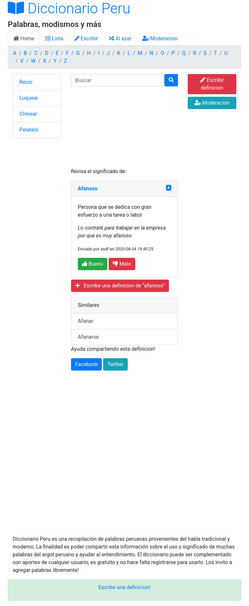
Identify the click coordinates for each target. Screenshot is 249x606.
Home (23, 38)
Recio (25, 82)
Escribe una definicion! (124, 587)
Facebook (86, 364)
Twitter (115, 364)
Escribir (86, 38)
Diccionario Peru (69, 8)
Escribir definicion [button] (212, 84)
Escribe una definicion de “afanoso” (120, 286)
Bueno (92, 264)
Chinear (28, 114)
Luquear (28, 98)
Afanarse (88, 337)
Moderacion (160, 38)
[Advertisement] (124, 127)
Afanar (85, 321)
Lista (54, 38)
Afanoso (87, 188)
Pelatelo (28, 130)
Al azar (120, 38)
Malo (122, 264)
